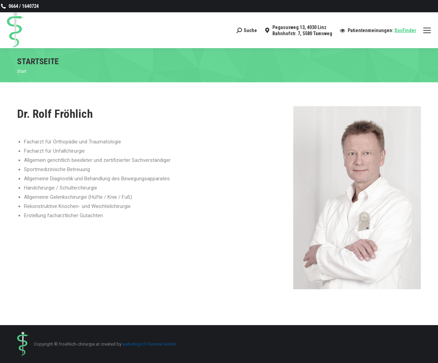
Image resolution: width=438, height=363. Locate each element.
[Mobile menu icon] (427, 30)
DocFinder (405, 30)
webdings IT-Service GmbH (149, 344)
